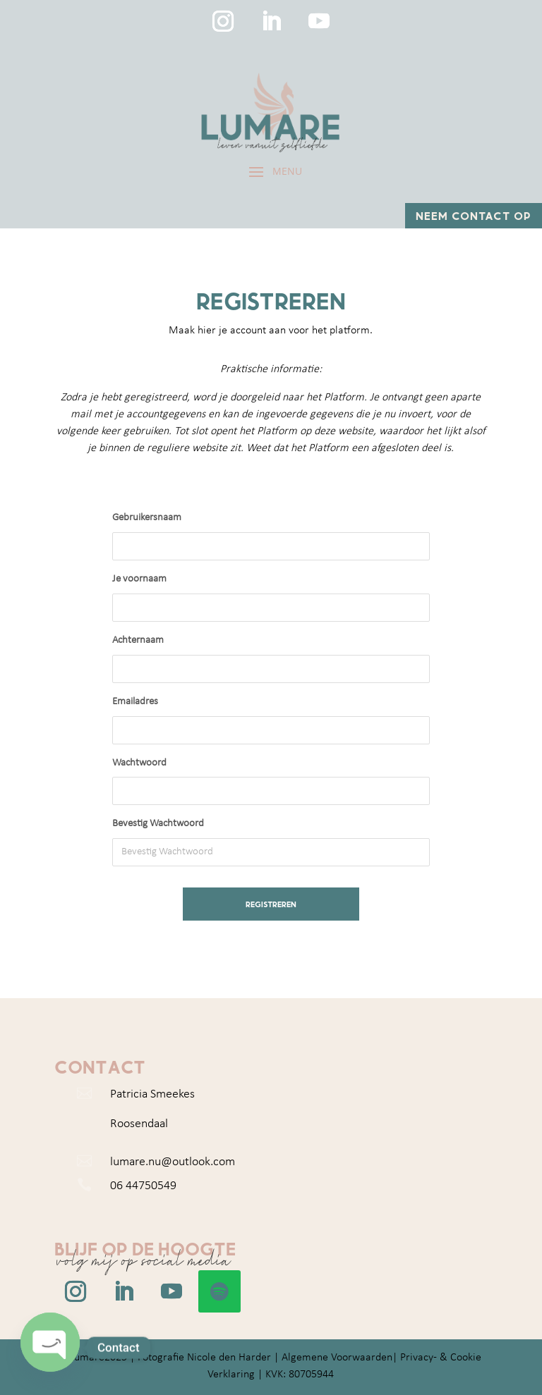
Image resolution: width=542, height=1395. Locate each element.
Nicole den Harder (229, 1357)
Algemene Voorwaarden (337, 1357)
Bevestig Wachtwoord (158, 823)
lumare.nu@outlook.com (172, 1162)
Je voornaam (139, 579)
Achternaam (138, 640)
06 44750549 (143, 1186)
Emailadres (135, 701)
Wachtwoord (139, 763)
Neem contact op (473, 215)
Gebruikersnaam (146, 517)
